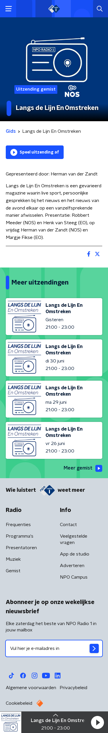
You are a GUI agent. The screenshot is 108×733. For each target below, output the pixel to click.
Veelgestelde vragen (73, 539)
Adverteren (72, 565)
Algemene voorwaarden (31, 687)
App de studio (74, 554)
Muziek (13, 559)
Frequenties (18, 524)
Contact (68, 524)
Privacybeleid (73, 687)
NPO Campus (74, 577)
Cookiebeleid (19, 703)
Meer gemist (83, 468)
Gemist (13, 571)
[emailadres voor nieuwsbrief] (54, 648)
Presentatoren (21, 547)
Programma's (19, 536)
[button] (97, 722)
